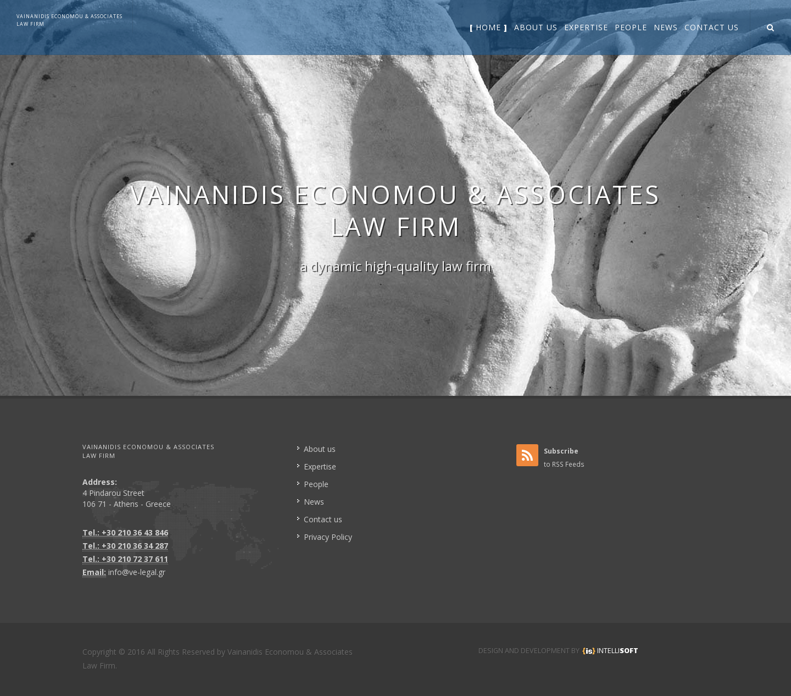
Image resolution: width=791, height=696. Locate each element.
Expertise (320, 466)
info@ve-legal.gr (136, 572)
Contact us (323, 519)
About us (320, 449)
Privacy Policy (328, 537)
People (316, 484)
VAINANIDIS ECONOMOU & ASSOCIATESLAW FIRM (69, 20)
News (314, 501)
